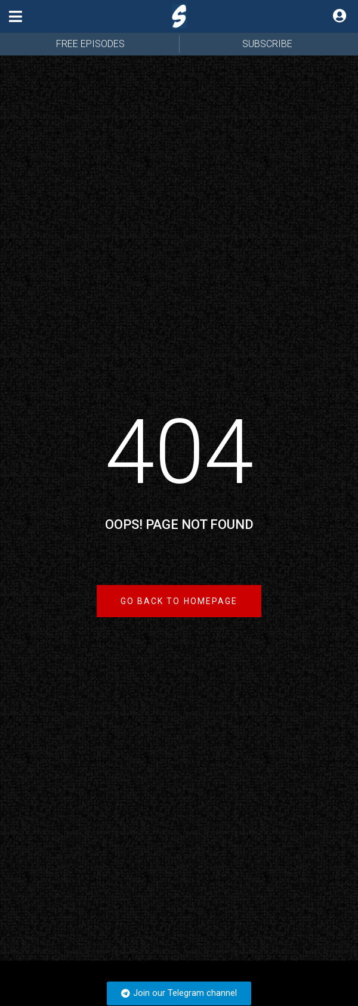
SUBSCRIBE (267, 43)
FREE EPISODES (90, 43)
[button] (15, 16)
